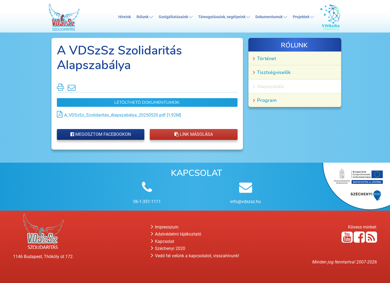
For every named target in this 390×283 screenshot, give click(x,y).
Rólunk (144, 17)
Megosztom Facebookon (100, 134)
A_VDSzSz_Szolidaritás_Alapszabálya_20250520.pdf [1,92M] (122, 115)
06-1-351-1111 (147, 201)
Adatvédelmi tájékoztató (176, 234)
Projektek (303, 17)
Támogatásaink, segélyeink (224, 17)
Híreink (124, 17)
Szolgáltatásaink (176, 17)
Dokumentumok (271, 17)
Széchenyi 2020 (168, 248)
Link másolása (193, 134)
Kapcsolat (162, 241)
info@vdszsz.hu (245, 201)
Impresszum (164, 227)
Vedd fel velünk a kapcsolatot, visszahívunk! (195, 255)
